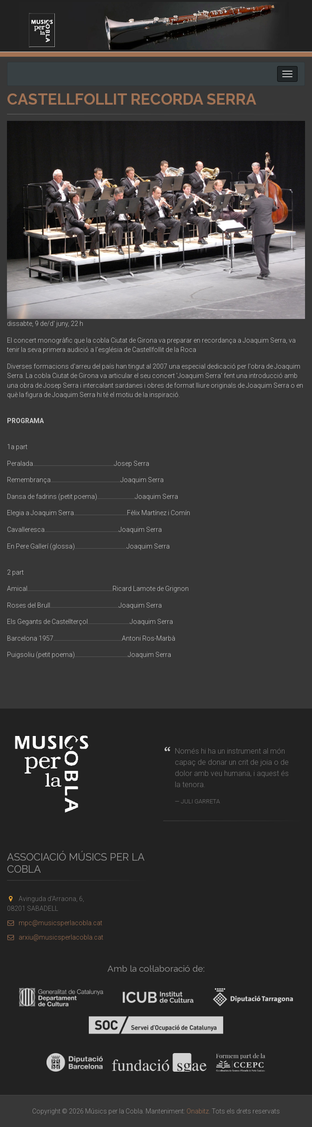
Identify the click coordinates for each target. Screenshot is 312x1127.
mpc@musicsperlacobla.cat (54, 923)
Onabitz (197, 1111)
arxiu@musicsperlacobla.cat (55, 937)
